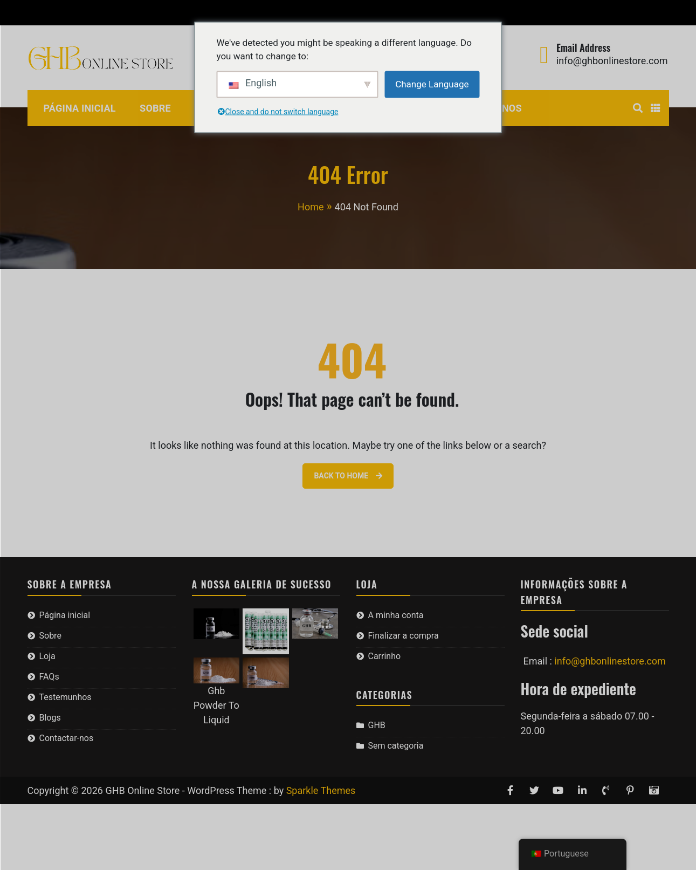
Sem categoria (396, 746)
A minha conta (55, 12)
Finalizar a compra (137, 12)
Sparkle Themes (321, 790)
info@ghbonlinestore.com (612, 60)
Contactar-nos (66, 738)
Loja (47, 656)
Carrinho (206, 12)
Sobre (155, 108)
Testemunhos (65, 697)
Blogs (50, 718)
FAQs (49, 677)
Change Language (431, 83)
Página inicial (80, 108)
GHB (376, 725)
